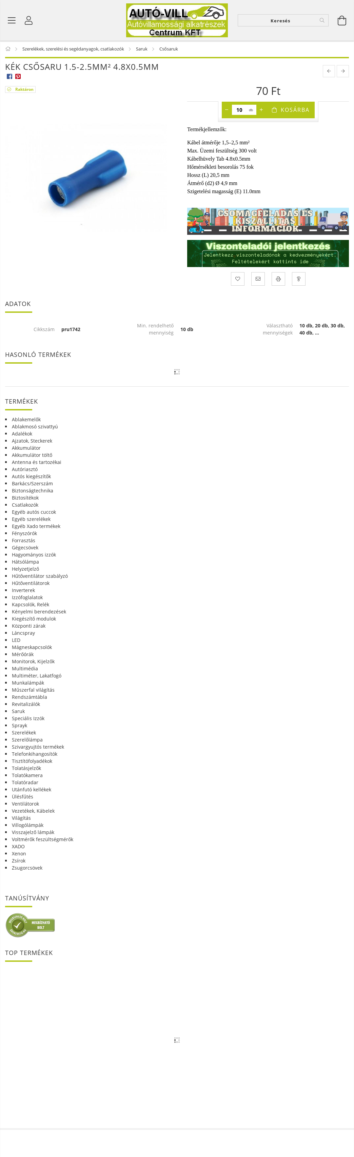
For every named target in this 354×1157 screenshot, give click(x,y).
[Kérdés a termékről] (299, 279)
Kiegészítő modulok (34, 618)
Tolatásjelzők (26, 768)
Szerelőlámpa (27, 739)
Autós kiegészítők (31, 476)
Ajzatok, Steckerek (32, 441)
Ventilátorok (25, 803)
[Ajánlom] (258, 279)
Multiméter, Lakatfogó (36, 675)
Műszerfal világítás (33, 690)
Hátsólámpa (25, 562)
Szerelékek (24, 732)
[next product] (343, 71)
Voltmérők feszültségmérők (42, 839)
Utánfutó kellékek (31, 789)
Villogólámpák (27, 825)
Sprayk (19, 725)
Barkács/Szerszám (32, 483)
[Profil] (29, 20)
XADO (18, 846)
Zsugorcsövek (27, 868)
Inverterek (23, 590)
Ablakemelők (26, 419)
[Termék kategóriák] (12, 20)
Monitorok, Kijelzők (33, 661)
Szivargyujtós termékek (38, 747)
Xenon (19, 853)
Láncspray (23, 633)
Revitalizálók (26, 704)
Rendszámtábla (29, 697)
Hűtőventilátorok (31, 583)
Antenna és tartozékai (36, 462)
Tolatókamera (27, 775)
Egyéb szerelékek (31, 519)
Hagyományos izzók (34, 554)
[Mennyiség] (239, 110)
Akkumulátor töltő (32, 455)
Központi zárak (28, 626)
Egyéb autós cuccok (34, 512)
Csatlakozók (25, 505)
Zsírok (18, 860)
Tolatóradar (25, 782)
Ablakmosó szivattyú (35, 426)
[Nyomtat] (278, 279)
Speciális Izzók (28, 718)
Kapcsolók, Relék (30, 604)
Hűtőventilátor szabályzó (40, 576)
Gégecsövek (25, 547)
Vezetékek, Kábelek (33, 811)
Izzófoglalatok (27, 597)
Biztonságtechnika (32, 490)
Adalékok (22, 433)
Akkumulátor (26, 448)
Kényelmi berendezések (39, 611)
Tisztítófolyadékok (32, 761)
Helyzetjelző (25, 569)
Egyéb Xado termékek (36, 526)
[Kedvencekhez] (237, 279)
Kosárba (295, 110)
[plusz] (261, 110)
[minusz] (227, 110)
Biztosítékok (25, 497)
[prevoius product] (329, 71)
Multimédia (25, 668)
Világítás (21, 818)
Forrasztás (23, 540)
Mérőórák (23, 654)
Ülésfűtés (22, 796)
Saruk (18, 711)
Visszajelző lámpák (33, 832)
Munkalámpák (28, 682)
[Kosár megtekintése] (342, 20)
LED (16, 640)
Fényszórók (24, 533)
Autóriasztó (25, 469)
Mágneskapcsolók (32, 647)
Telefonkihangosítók (34, 754)
